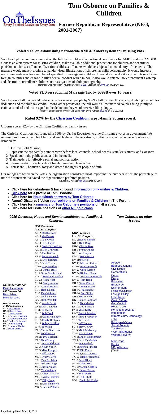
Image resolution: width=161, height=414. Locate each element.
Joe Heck (84, 259)
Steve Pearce (87, 256)
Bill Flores (86, 350)
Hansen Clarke (17, 326)
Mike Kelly (84, 309)
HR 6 (83, 111)
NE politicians (119, 347)
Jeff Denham (50, 259)
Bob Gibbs (86, 293)
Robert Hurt (85, 363)
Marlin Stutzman (50, 330)
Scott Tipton (49, 263)
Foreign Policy (120, 294)
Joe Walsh (46, 309)
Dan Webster (48, 293)
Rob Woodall (49, 299)
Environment (119, 287)
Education (117, 281)
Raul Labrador (49, 306)
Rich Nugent (48, 289)
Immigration (118, 312)
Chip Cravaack (50, 373)
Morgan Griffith (88, 366)
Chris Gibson (87, 269)
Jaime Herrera (87, 370)
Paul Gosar (48, 239)
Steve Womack (50, 256)
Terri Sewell (14, 308)
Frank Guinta (86, 249)
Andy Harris (49, 356)
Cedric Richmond (17, 321)
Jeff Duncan (85, 323)
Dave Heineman (13, 288)
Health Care (118, 306)
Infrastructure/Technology (126, 316)
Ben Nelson (10, 294)
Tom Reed (86, 279)
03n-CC (82, 181)
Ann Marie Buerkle (91, 276)
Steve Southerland (51, 273)
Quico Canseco (88, 353)
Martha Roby (49, 232)
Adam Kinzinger (51, 316)
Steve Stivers (87, 286)
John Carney (15, 313)
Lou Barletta (87, 306)
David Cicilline (15, 328)
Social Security (120, 325)
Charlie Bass (86, 246)
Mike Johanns (11, 297)
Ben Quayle (48, 242)
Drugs (115, 278)
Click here (19, 193)
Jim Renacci (87, 289)
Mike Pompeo (49, 350)
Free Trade (118, 297)
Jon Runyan (84, 253)
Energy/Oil (117, 284)
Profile (115, 344)
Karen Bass (16, 311)
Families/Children (121, 290)
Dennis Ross (50, 269)
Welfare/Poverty (121, 334)
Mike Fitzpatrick (87, 316)
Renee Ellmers (87, 239)
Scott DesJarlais (88, 340)
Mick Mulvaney (88, 330)
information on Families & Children (101, 189)
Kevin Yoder (49, 346)
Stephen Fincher (88, 346)
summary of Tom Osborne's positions (65, 204)
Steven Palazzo (50, 386)
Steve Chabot (86, 283)
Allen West (49, 279)
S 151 (83, 85)
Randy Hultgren (51, 319)
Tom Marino (87, 303)
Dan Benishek (49, 360)
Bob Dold (47, 313)
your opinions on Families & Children (79, 200)
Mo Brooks (48, 236)
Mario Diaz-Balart (53, 276)
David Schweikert (52, 246)
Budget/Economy (121, 265)
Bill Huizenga (49, 363)
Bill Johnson (86, 296)
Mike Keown (49, 296)
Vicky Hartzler (50, 376)
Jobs (114, 319)
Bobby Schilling (51, 323)
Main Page (117, 341)
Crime (115, 275)
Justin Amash (48, 366)
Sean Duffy (85, 373)
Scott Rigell (85, 360)
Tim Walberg (48, 370)
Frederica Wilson (18, 316)
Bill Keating (16, 323)
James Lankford (88, 299)
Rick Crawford (50, 249)
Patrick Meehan (87, 313)
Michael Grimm (89, 263)
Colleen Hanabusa (17, 318)
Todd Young (48, 340)
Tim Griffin (48, 253)
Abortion (116, 262)
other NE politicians (77, 208)
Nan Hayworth (88, 266)
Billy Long (48, 380)
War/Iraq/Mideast (121, 331)
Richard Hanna (88, 273)
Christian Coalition (72, 118)
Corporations (119, 272)
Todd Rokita (48, 333)
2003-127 (104, 85)
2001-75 (103, 111)
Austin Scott (49, 303)
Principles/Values (121, 322)
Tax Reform (118, 328)
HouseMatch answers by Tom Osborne (63, 197)
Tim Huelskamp (51, 343)
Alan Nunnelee (50, 383)
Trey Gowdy (86, 326)
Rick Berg (85, 242)
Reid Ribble (85, 376)
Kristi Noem (85, 333)
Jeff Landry (48, 353)
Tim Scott (84, 319)
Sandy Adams (50, 283)
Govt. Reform (119, 300)
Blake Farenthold (90, 356)
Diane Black (86, 343)
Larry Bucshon (49, 336)
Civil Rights (118, 268)
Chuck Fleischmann (90, 336)
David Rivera (50, 286)
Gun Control (118, 303)
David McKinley (88, 380)
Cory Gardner (49, 266)
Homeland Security (122, 309)
